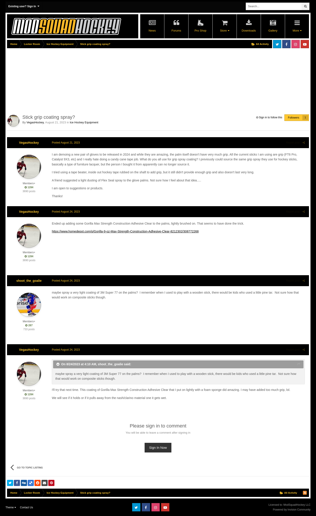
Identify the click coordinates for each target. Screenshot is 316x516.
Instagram (295, 44)
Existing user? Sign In (23, 6)
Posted (65, 142)
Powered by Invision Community (292, 509)
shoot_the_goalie (28, 280)
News (152, 30)
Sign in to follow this (270, 117)
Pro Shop (200, 30)
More (297, 30)
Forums (176, 30)
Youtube (305, 44)
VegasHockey (35, 122)
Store (224, 30)
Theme (10, 507)
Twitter (277, 44)
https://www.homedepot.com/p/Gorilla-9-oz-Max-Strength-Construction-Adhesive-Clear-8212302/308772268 (124, 231)
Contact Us (26, 507)
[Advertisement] (87, 80)
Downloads (249, 30)
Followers (293, 117)
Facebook (286, 44)
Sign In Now (158, 447)
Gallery (272, 30)
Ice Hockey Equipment (84, 122)
